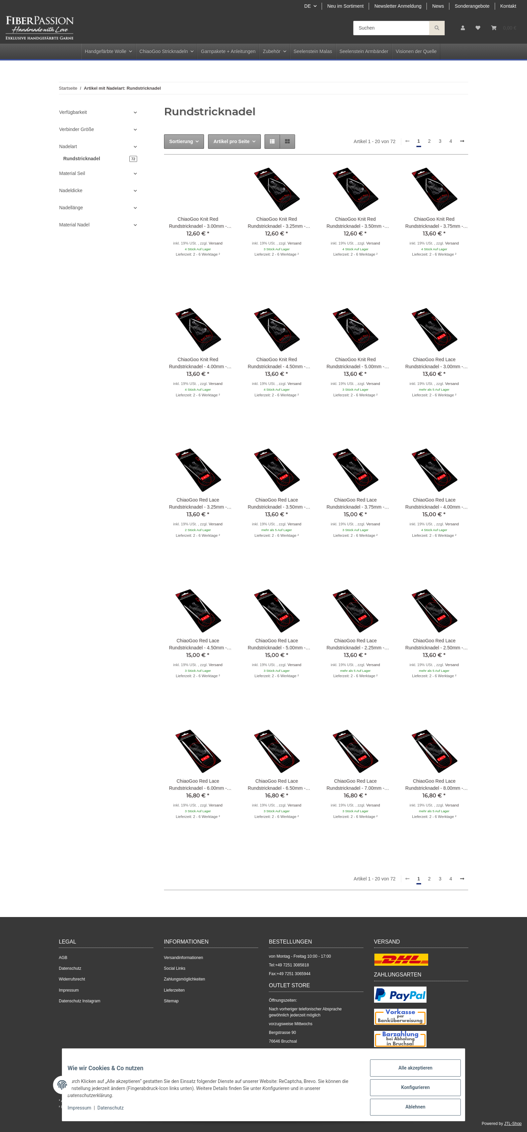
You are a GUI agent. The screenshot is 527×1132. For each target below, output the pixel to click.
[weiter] (462, 141)
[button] (462, 28)
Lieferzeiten (174, 990)
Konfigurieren (410, 1090)
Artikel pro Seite (231, 141)
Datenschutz (70, 968)
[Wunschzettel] (478, 28)
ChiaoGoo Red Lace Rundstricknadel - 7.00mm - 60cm (355, 785)
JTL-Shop (513, 1123)
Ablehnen (410, 1108)
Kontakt (508, 6)
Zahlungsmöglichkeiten (184, 979)
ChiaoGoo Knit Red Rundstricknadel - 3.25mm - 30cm (277, 223)
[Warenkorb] (504, 28)
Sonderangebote (472, 6)
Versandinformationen (183, 957)
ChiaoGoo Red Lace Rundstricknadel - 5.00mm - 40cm (277, 644)
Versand (215, 243)
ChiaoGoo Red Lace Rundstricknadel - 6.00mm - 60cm (198, 785)
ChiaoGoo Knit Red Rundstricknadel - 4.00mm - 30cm (198, 363)
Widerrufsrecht (72, 979)
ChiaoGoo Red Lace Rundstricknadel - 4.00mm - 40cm (434, 504)
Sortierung (181, 141)
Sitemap (171, 1001)
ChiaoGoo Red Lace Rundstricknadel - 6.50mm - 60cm (277, 785)
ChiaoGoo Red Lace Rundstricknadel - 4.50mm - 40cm (198, 644)
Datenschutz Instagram (79, 1001)
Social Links (175, 968)
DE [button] (307, 6)
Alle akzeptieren (410, 1073)
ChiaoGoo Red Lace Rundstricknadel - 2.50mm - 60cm (434, 644)
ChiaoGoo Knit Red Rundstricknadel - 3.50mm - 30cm (355, 223)
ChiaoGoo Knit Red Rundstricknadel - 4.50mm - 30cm (277, 363)
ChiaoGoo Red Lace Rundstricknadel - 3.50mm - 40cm (277, 504)
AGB (63, 957)
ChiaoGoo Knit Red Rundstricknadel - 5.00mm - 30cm (355, 363)
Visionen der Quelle (416, 51)
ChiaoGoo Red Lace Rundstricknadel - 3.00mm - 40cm (434, 363)
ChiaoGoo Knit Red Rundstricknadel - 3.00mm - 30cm (198, 223)
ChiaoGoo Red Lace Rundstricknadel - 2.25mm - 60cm (355, 644)
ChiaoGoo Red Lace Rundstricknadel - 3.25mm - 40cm (198, 504)
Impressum (69, 990)
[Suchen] (391, 28)
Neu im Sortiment (345, 6)
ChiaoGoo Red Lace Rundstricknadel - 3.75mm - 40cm (355, 504)
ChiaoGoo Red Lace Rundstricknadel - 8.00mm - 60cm (434, 785)
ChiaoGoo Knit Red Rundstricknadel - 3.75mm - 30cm (434, 223)
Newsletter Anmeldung (397, 6)
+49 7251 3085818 (292, 965)
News (438, 6)
